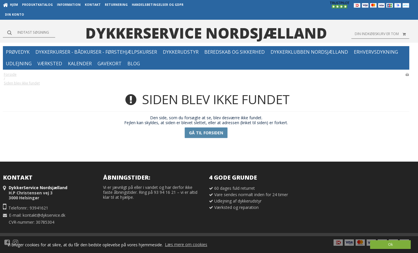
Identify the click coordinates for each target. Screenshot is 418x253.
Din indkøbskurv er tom (382, 34)
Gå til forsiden (206, 132)
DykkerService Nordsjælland (206, 33)
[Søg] (29, 32)
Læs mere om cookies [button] (186, 244)
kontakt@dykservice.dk (44, 215)
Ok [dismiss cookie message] (390, 244)
